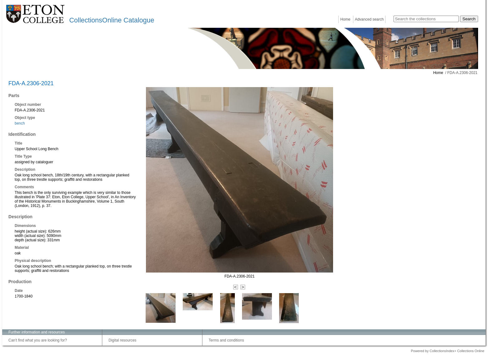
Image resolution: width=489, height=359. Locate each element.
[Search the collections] (426, 19)
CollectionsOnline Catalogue (111, 20)
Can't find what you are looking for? (37, 340)
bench (20, 123)
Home (345, 19)
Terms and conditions (226, 340)
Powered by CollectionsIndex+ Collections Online (447, 351)
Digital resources (122, 340)
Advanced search (369, 19)
